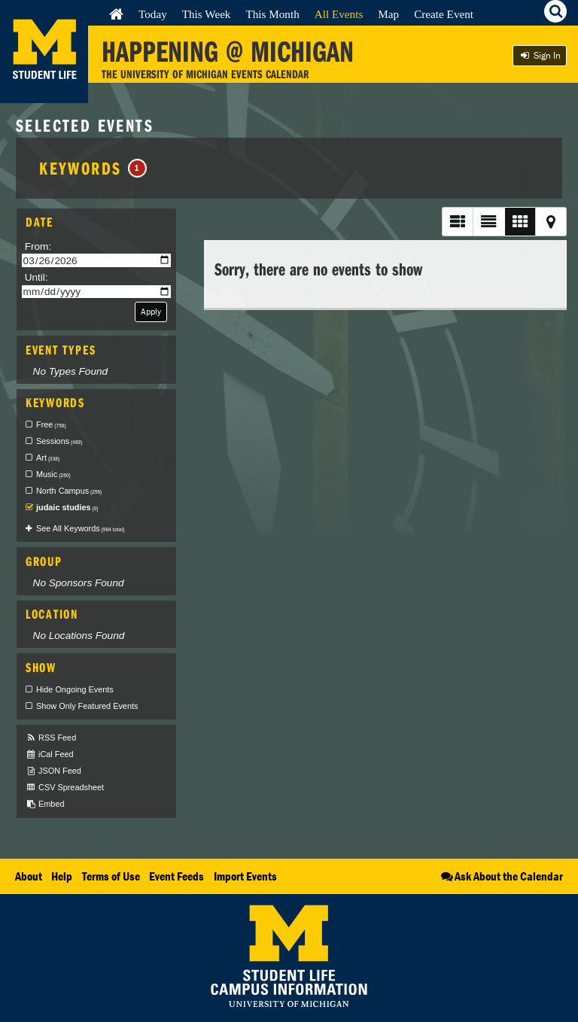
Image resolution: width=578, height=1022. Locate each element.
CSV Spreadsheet (65, 787)
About (28, 876)
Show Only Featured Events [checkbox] (87, 705)
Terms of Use (111, 876)
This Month (272, 14)
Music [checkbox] (53, 474)
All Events (339, 14)
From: (38, 246)
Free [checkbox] (51, 424)
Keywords (93, 168)
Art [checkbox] (47, 457)
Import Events (245, 876)
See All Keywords (80, 528)
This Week (206, 14)
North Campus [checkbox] (69, 490)
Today (152, 14)
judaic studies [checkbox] (67, 507)
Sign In (540, 55)
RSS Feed (51, 738)
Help (61, 876)
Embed (45, 804)
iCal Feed (50, 754)
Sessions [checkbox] (59, 441)
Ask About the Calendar (501, 876)
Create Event (443, 14)
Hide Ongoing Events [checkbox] (75, 689)
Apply (151, 311)
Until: (36, 277)
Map (388, 14)
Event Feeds (176, 876)
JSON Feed (53, 771)
